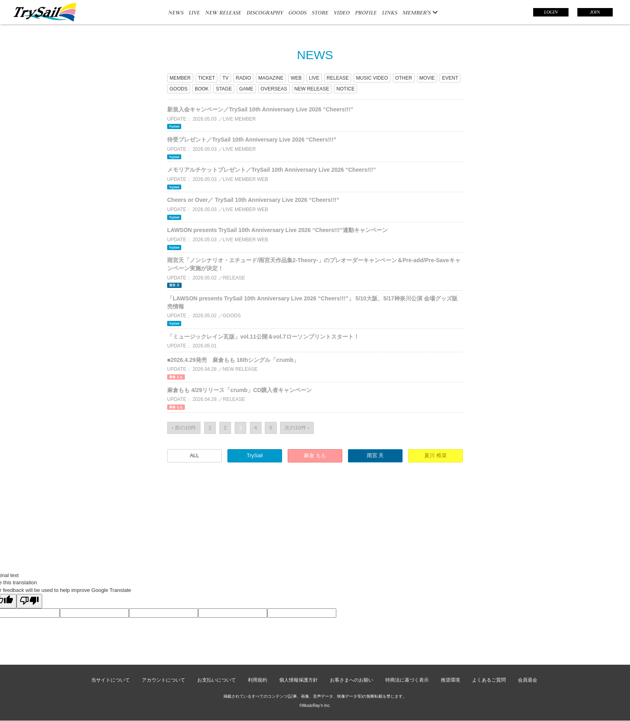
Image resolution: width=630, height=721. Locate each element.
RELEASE (338, 78)
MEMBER (180, 78)
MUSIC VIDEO (372, 78)
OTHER (403, 78)
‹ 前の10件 (184, 428)
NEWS (176, 12)
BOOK (202, 89)
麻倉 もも (315, 455)
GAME (246, 89)
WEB (295, 78)
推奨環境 (450, 680)
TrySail (255, 455)
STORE (320, 12)
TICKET (206, 78)
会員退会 (527, 680)
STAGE (224, 89)
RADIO (243, 78)
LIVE (194, 12)
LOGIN (551, 12)
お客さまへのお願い (351, 680)
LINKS (389, 12)
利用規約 (257, 680)
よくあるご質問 (489, 680)
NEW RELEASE (223, 12)
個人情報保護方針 (298, 680)
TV (225, 78)
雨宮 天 (375, 455)
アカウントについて (163, 680)
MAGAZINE (271, 78)
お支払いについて (216, 680)
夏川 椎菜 (435, 455)
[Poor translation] (29, 601)
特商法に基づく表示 (407, 680)
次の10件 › (296, 428)
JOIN (595, 12)
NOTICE (345, 89)
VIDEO (342, 12)
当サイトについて (110, 680)
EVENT (450, 78)
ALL (194, 455)
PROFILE (366, 12)
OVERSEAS (274, 89)
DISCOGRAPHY (265, 12)
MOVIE (427, 78)
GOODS (297, 12)
